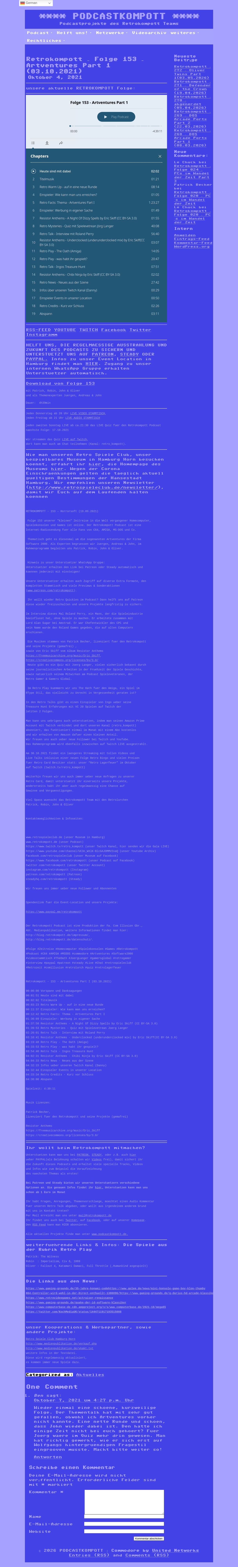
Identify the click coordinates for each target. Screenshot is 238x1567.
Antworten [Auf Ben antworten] (48, 1457)
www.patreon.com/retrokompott (50, 591)
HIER (91, 363)
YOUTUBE (65, 329)
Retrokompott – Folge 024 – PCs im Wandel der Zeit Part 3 (192, 173)
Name (35, 1521)
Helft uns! (74, 32)
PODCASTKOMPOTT (119, 16)
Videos (97, 1160)
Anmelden (185, 235)
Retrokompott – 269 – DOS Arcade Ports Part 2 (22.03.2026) (192, 119)
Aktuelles (90, 1374)
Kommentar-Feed (193, 242)
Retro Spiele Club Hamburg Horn (50, 1339)
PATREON (103, 354)
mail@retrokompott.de (95, 1216)
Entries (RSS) (89, 1560)
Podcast (40, 32)
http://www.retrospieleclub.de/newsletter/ (93, 487)
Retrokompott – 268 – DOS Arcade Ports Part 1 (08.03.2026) (192, 138)
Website (40, 1536)
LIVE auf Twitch (74, 439)
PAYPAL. (37, 359)
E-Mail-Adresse (51, 1528)
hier (95, 464)
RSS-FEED (38, 329)
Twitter (140, 329)
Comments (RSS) (147, 1560)
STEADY (129, 354)
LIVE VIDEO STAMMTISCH (87, 413)
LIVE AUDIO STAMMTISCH (82, 418)
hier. (99, 1188)
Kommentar (46, 1492)
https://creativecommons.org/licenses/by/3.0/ (62, 660)
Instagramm (41, 334)
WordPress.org (192, 246)
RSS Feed (39, 1225)
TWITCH (88, 329)
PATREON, (83, 1155)
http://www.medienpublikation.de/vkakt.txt (59, 1348)
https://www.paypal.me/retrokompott (54, 912)
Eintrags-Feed (191, 238)
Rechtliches (46, 40)
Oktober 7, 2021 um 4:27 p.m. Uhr (84, 1400)
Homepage (137, 1220)
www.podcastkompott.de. (110, 1234)
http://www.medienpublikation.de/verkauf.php (61, 1344)
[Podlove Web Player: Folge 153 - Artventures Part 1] (96, 208)
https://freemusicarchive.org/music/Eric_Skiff (63, 656)
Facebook (113, 329)
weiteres (184, 32)
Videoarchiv (149, 32)
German (28, 3)
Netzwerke (112, 32)
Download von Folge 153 (60, 383)
